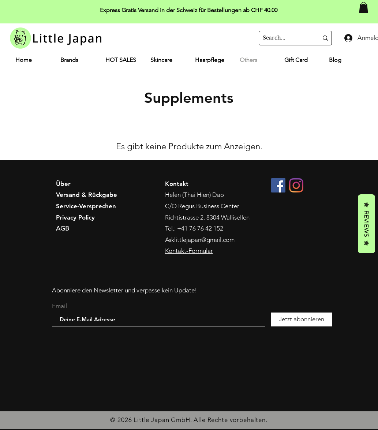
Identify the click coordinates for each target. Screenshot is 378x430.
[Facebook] (278, 185)
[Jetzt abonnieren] (301, 319)
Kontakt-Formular (189, 250)
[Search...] (283, 38)
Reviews (366, 224)
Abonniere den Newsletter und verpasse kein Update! (124, 290)
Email (59, 306)
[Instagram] (296, 185)
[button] (363, 7)
